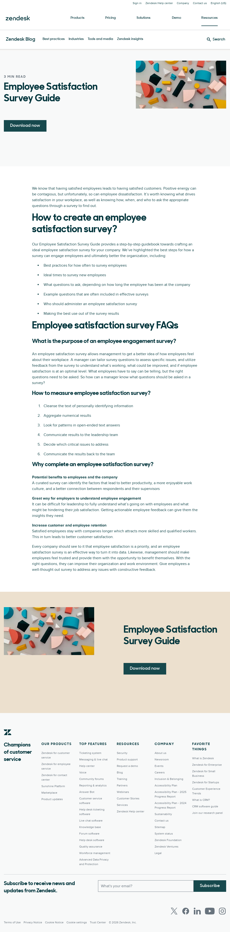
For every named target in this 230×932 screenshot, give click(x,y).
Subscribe (210, 886)
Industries (76, 39)
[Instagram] (222, 911)
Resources (209, 18)
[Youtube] (210, 911)
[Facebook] (186, 911)
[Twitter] (174, 911)
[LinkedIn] (197, 911)
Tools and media (100, 39)
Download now (25, 125)
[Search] (216, 39)
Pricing (110, 18)
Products (78, 18)
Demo (176, 18)
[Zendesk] (8, 739)
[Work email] (146, 886)
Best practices (54, 39)
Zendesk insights (130, 39)
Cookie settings (76, 922)
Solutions (144, 18)
